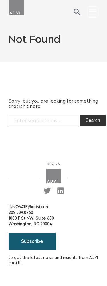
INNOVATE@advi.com (29, 206)
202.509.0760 (21, 212)
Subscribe (32, 241)
